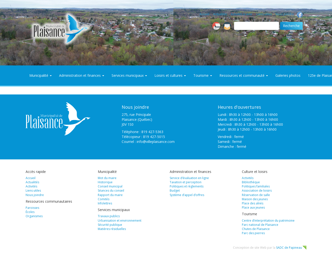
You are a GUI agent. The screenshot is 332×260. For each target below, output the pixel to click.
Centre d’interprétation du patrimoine (268, 220)
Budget (175, 190)
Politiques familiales (256, 186)
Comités (103, 199)
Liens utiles (264, 14)
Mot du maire (107, 178)
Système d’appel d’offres (187, 195)
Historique (105, 182)
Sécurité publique (110, 225)
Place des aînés (252, 203)
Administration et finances (81, 75)
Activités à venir (241, 14)
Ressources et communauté (243, 75)
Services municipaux (129, 75)
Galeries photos (287, 75)
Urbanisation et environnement (119, 220)
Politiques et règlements (186, 186)
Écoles (30, 212)
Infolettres (105, 203)
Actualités (220, 14)
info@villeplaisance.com (156, 141)
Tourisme (202, 75)
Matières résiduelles (112, 229)
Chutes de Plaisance (256, 229)
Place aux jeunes (253, 207)
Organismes (34, 216)
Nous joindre (285, 14)
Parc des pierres (253, 233)
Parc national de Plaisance (260, 225)
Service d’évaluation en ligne (189, 178)
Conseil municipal (110, 186)
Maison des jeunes (255, 199)
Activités (31, 186)
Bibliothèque (251, 182)
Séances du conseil (111, 190)
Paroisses (32, 208)
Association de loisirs (257, 190)
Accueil (204, 14)
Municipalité (40, 75)
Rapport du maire (110, 195)
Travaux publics (109, 216)
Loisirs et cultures (170, 75)
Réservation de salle (256, 195)
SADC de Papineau (289, 247)
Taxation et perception (185, 182)
